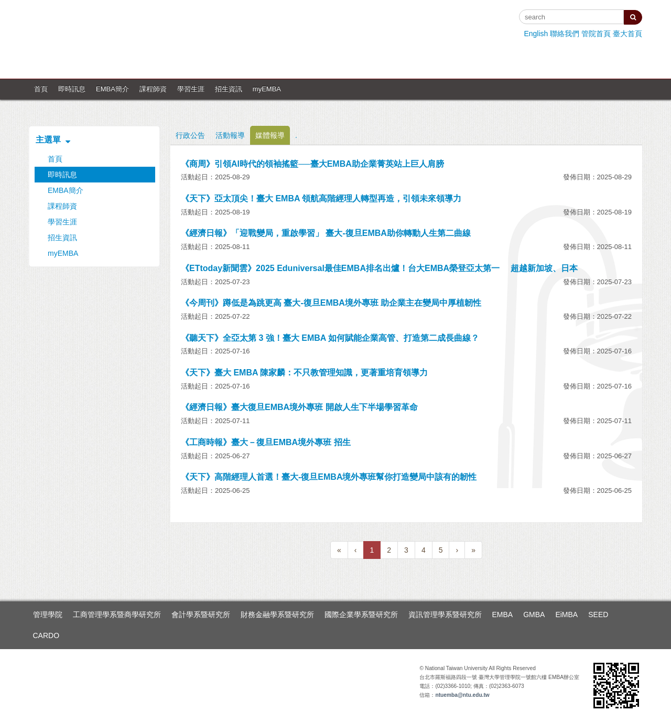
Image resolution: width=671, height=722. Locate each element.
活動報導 (230, 135)
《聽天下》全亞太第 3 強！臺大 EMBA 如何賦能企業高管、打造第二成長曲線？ (330, 337)
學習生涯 (190, 89)
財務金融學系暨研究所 (277, 614)
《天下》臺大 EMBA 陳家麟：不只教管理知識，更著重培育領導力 (304, 372)
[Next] (457, 550)
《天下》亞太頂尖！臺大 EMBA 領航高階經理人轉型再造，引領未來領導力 (321, 198)
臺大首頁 (627, 33)
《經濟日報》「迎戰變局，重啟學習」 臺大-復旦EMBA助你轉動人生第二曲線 (326, 233)
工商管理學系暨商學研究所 (117, 614)
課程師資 (153, 89)
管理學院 (47, 614)
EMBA (502, 614)
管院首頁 (596, 33)
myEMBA (267, 89)
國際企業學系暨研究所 (361, 614)
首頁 (41, 89)
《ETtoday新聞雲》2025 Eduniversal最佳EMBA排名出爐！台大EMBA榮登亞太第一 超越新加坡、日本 (379, 268)
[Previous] (339, 550)
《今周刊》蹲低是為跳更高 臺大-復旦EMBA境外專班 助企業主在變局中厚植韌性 (331, 302)
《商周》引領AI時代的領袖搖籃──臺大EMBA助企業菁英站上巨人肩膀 (312, 163)
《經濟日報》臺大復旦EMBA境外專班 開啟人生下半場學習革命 (299, 407)
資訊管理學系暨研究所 (445, 614)
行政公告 (190, 135)
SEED (598, 614)
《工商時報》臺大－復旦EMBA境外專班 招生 (266, 442)
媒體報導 (270, 135)
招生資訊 (228, 89)
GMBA (534, 614)
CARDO (46, 635)
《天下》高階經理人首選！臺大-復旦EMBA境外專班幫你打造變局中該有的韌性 (329, 476)
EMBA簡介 (112, 89)
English (536, 33)
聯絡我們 (564, 33)
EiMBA (566, 614)
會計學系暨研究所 (200, 614)
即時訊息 (71, 89)
